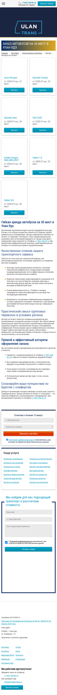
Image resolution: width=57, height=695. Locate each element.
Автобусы (5, 651)
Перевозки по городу (12, 467)
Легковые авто (7, 663)
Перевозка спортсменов (13, 459)
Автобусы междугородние (14, 474)
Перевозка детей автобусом (40, 459)
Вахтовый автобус (36, 471)
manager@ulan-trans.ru (13, 682)
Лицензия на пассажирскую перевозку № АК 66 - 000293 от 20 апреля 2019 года (26, 622)
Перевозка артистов (37, 478)
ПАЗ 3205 (37, 118)
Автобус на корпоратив (38, 482)
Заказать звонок (46, 4)
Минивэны (5, 659)
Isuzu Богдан (10, 77)
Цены (18, 651)
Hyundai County (40, 77)
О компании (20, 659)
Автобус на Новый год (38, 474)
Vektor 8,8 (9, 200)
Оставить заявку (28, 549)
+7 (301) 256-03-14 (29, 3)
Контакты (19, 655)
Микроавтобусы (7, 655)
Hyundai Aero (10, 118)
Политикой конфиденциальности (21, 440)
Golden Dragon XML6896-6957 (11, 159)
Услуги (18, 647)
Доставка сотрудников (38, 463)
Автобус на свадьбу (11, 482)
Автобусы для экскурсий (13, 463)
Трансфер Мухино (10, 471)
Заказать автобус (28, 433)
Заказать (14, 90)
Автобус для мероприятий (39, 467)
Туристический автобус (13, 478)
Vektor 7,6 (37, 158)
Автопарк (5, 647)
